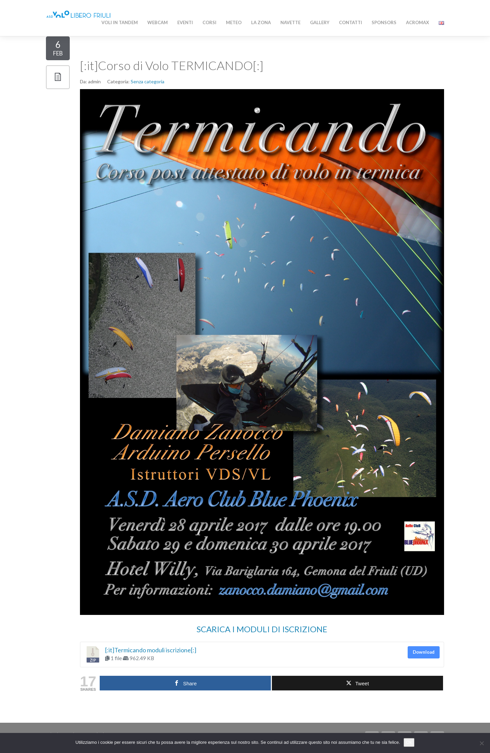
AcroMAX (417, 22)
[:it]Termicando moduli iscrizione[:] (150, 650)
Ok (409, 742)
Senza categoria (147, 81)
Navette (290, 22)
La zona (261, 22)
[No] (481, 743)
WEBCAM (157, 22)
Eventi (185, 22)
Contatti (350, 22)
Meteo (234, 22)
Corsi (209, 22)
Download (424, 652)
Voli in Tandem (119, 22)
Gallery (319, 22)
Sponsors (384, 22)
